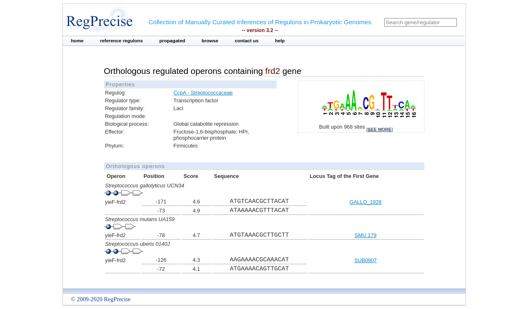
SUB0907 (365, 260)
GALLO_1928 (365, 202)
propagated (172, 40)
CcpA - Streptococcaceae (203, 93)
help (280, 40)
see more (380, 129)
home (77, 40)
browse (210, 40)
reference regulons (121, 40)
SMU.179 (365, 235)
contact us (246, 40)
